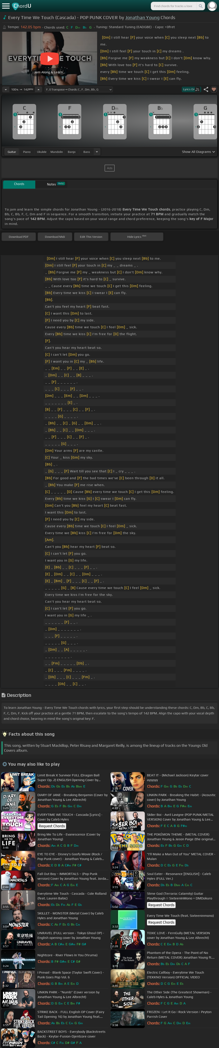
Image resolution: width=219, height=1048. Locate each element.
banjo (71, 152)
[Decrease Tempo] (5, 89)
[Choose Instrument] (97, 151)
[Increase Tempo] (38, 89)
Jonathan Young (142, 17)
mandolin (56, 152)
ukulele (41, 152)
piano (27, 152)
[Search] (200, 6)
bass (86, 152)
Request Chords (52, 826)
